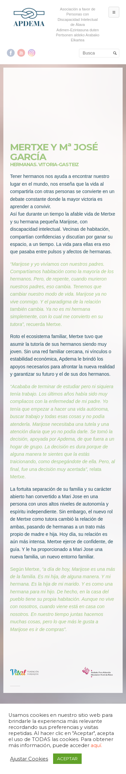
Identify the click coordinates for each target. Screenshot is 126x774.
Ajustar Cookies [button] (29, 759)
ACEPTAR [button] (67, 758)
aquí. (96, 745)
